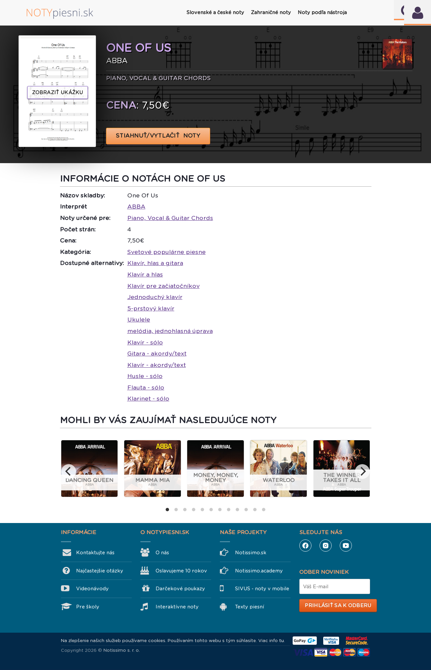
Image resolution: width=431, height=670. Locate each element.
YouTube (346, 545)
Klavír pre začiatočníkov (163, 286)
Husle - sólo (145, 376)
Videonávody (92, 588)
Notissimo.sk (250, 552)
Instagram (326, 545)
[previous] (68, 471)
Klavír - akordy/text (156, 365)
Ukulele (138, 319)
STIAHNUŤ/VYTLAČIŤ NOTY (158, 136)
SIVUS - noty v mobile (262, 588)
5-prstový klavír (150, 308)
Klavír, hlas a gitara (155, 263)
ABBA (136, 206)
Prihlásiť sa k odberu (338, 605)
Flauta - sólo (145, 387)
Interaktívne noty (177, 606)
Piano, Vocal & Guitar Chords (170, 218)
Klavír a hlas (145, 274)
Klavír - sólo (145, 342)
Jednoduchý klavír (155, 297)
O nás (162, 552)
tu (281, 640)
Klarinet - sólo (148, 398)
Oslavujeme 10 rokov (181, 570)
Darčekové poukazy (180, 588)
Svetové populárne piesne (166, 252)
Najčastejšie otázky (99, 570)
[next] (362, 471)
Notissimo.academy (259, 570)
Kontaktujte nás (95, 552)
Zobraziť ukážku (57, 92)
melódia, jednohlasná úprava (170, 331)
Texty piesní (249, 606)
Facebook (305, 545)
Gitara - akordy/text (157, 353)
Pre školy (87, 606)
